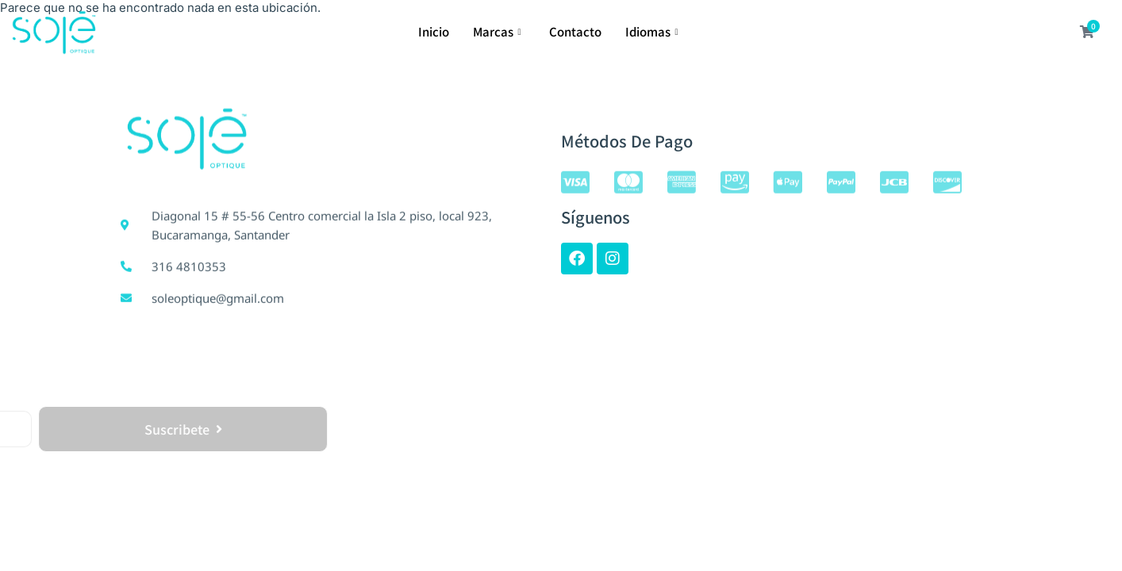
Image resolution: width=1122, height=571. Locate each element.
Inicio (433, 31)
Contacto (575, 31)
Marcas (499, 31)
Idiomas (653, 31)
